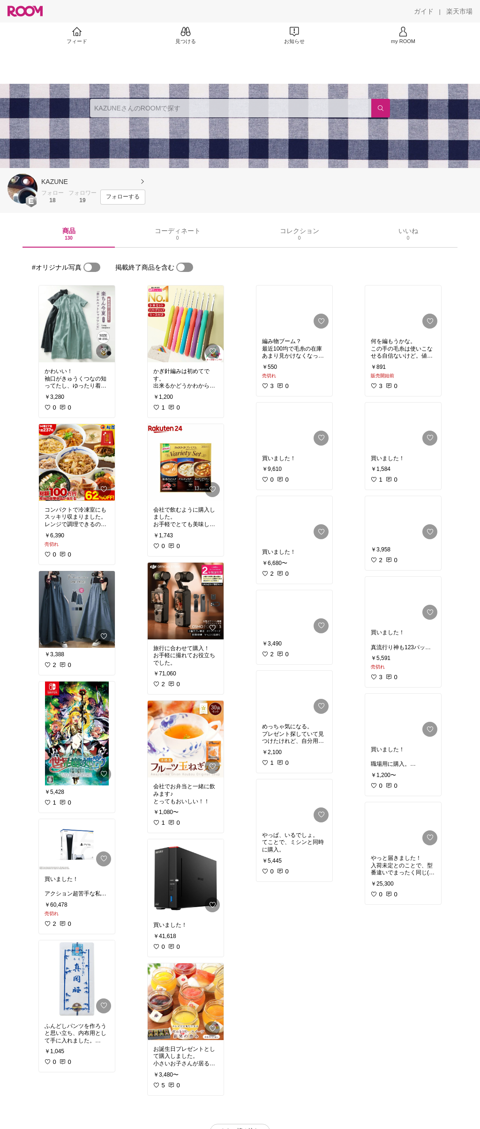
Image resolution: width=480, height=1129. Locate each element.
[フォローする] (122, 197)
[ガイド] (424, 11)
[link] (77, 324)
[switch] (91, 267)
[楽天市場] (459, 11)
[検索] (380, 108)
